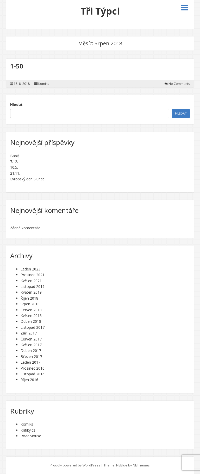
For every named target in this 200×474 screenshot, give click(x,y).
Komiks (43, 84)
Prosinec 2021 (33, 274)
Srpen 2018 (30, 303)
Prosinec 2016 (33, 368)
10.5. (14, 167)
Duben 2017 (31, 350)
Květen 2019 (31, 292)
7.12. (14, 161)
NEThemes (141, 465)
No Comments (179, 84)
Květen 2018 (31, 315)
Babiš (15, 155)
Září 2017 (29, 333)
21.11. (15, 173)
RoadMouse (31, 435)
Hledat (16, 104)
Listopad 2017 (33, 327)
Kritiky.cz (28, 430)
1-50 (16, 66)
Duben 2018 (31, 321)
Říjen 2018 (29, 298)
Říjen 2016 (29, 379)
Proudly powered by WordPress (75, 465)
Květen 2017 (31, 344)
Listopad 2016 (33, 373)
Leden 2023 (30, 269)
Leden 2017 (30, 362)
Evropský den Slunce (27, 178)
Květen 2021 (31, 280)
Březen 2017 (31, 356)
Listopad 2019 (33, 286)
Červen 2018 (31, 309)
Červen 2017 (31, 339)
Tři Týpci (100, 11)
